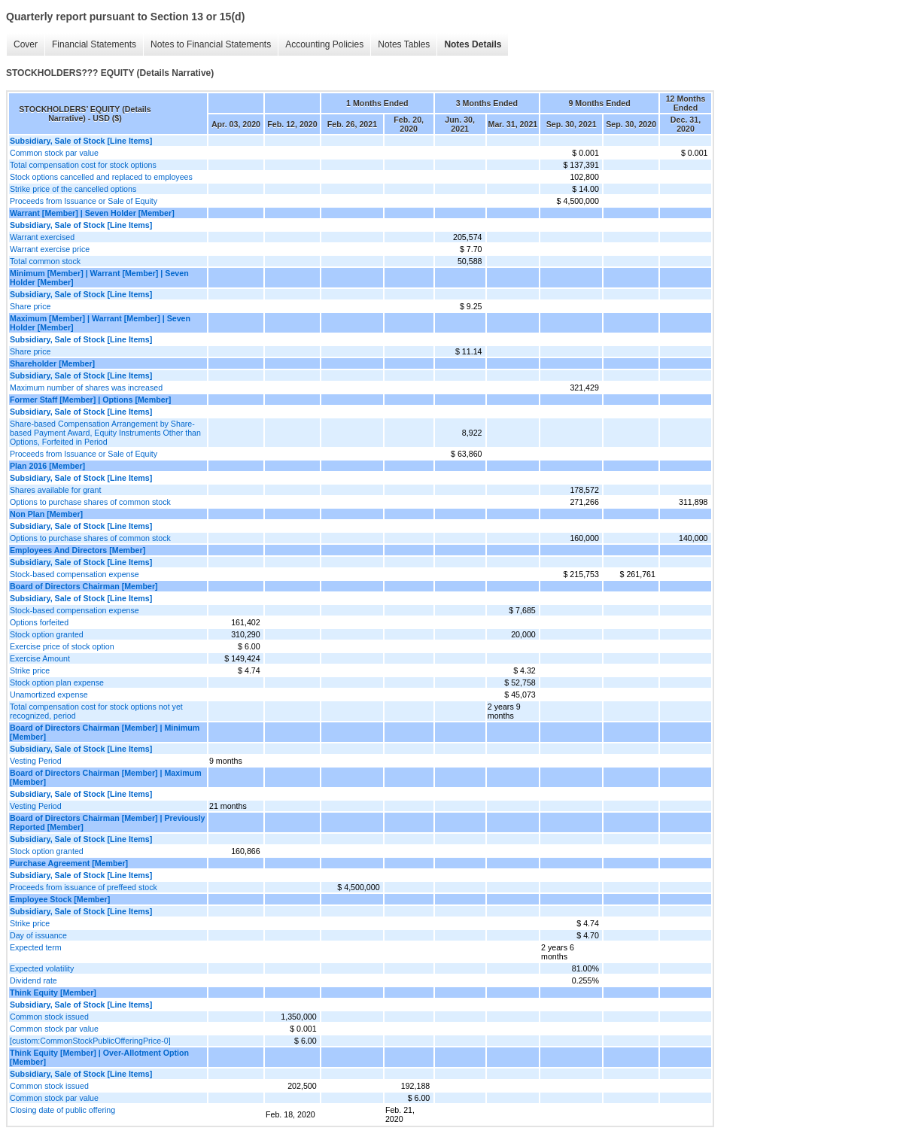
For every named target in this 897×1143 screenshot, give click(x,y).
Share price (30, 306)
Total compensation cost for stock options (83, 164)
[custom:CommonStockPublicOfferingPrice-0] (90, 1040)
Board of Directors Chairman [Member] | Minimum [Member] (104, 732)
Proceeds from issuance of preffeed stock (83, 887)
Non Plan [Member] (46, 513)
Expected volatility (42, 968)
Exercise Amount (40, 658)
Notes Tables (404, 44)
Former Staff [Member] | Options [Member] (90, 399)
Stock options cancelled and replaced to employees (101, 176)
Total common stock (45, 261)
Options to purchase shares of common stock (90, 501)
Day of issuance (38, 935)
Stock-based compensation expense (74, 574)
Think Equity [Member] (53, 992)
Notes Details (472, 44)
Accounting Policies (324, 44)
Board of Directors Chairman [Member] (84, 586)
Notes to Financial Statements (211, 44)
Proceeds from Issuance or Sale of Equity (83, 200)
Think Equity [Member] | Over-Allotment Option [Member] (99, 1057)
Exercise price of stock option (62, 646)
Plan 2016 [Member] (47, 465)
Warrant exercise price (50, 249)
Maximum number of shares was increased (86, 387)
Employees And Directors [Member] (77, 550)
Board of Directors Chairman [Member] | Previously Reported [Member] (107, 822)
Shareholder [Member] (52, 363)
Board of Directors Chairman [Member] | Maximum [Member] (106, 777)
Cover (26, 44)
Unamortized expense (49, 694)
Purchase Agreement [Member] (69, 863)
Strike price (30, 670)
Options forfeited (39, 622)
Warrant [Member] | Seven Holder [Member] (92, 212)
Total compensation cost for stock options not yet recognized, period (96, 711)
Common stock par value (54, 152)
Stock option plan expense (57, 682)
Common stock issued (49, 1016)
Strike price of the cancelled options (73, 188)
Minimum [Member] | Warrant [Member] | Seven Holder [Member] (99, 278)
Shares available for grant (55, 489)
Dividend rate (33, 980)
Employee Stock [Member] (60, 899)
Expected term (36, 947)
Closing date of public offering (62, 1109)
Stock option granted (47, 634)
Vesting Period (36, 760)
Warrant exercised (42, 237)
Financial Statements (94, 44)
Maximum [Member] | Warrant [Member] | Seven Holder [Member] (100, 323)
